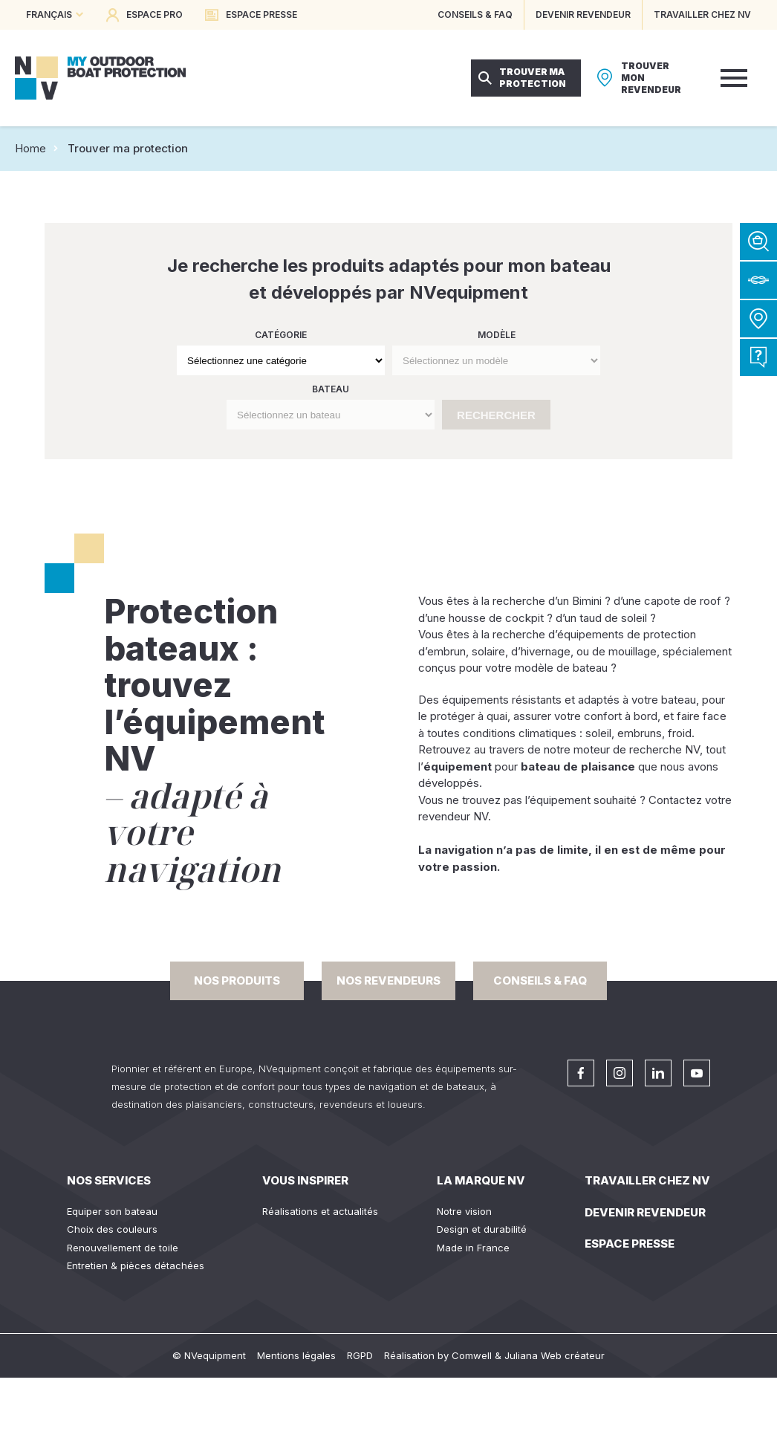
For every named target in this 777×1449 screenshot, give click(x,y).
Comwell (472, 1355)
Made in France (473, 1248)
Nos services (109, 1180)
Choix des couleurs (112, 1229)
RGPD (360, 1355)
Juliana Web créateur (554, 1355)
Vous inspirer (305, 1180)
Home (30, 148)
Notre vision (464, 1211)
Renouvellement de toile (122, 1248)
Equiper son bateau (112, 1211)
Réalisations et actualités (320, 1211)
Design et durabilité (482, 1229)
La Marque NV (481, 1180)
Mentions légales (296, 1355)
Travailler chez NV (647, 1180)
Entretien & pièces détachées (135, 1265)
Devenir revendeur (645, 1212)
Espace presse (629, 1243)
